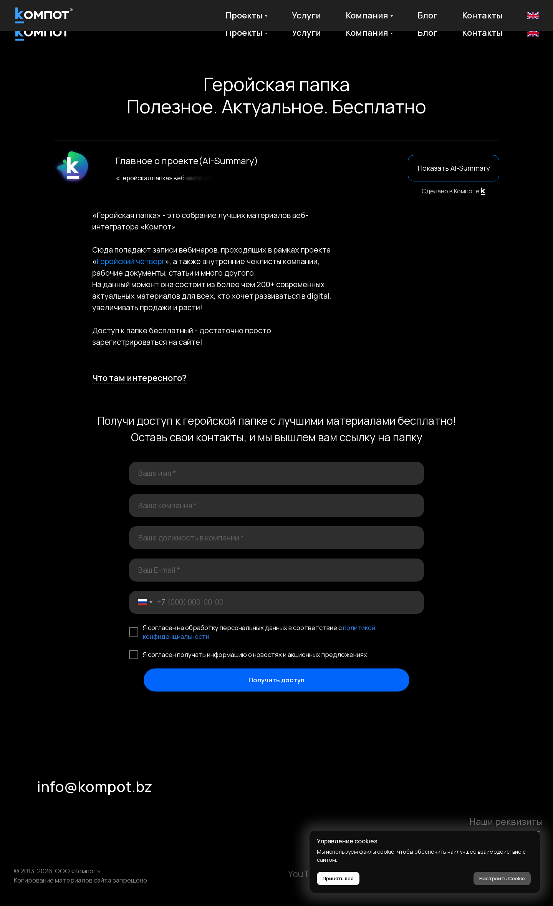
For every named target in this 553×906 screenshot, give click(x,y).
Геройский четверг (131, 261)
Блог (427, 32)
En (532, 32)
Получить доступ (276, 679)
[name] (276, 473)
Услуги (306, 32)
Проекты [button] (244, 32)
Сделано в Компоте (451, 191)
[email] (276, 570)
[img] (23, 815)
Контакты (482, 32)
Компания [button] (367, 32)
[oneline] (276, 505)
